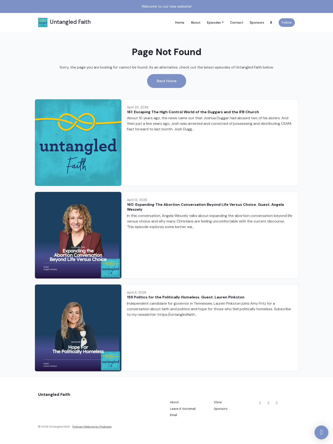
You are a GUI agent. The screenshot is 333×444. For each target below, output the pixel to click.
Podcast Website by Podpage (91, 426)
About (195, 22)
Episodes (214, 22)
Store (218, 402)
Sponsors (257, 22)
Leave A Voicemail (183, 409)
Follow (287, 22)
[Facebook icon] (260, 403)
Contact (236, 22)
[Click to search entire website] (271, 22)
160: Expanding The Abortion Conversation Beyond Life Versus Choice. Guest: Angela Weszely (205, 207)
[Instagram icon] (268, 403)
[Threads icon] (276, 403)
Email (173, 415)
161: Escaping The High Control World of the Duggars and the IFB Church (193, 111)
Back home (166, 80)
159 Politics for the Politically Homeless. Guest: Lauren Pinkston (185, 297)
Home (179, 22)
